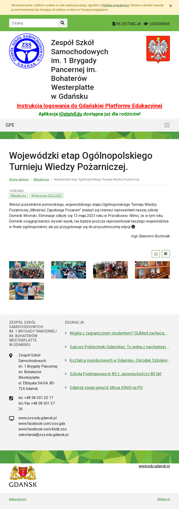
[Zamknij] (170, 6)
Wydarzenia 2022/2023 (46, 195)
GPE (10, 125)
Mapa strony (17, 499)
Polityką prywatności (115, 5)
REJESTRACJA (127, 24)
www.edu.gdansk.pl (154, 466)
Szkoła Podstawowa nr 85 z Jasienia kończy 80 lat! (116, 374)
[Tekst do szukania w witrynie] (33, 23)
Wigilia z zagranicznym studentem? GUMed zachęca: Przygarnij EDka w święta (120, 333)
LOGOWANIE (157, 24)
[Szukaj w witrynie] (62, 23)
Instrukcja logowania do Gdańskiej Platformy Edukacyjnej (89, 106)
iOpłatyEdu (70, 114)
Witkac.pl (163, 499)
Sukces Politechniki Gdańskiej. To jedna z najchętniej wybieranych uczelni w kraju (120, 347)
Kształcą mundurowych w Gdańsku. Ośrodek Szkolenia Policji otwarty (120, 360)
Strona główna (18, 179)
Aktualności (41, 179)
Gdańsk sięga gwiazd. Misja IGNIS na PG (106, 387)
